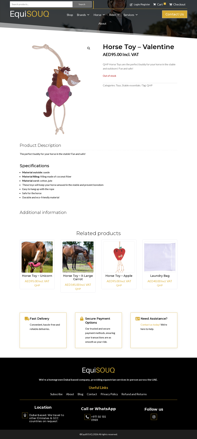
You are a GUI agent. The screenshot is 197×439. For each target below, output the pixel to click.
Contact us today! (150, 324)
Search (82, 4)
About (102, 23)
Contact (92, 394)
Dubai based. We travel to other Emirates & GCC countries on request (46, 418)
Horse (99, 14)
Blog (80, 394)
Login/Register (142, 4)
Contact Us (174, 14)
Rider (114, 14)
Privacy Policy (109, 394)
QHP (149, 85)
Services (131, 14)
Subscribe (56, 394)
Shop (70, 15)
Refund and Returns (134, 394)
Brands (83, 14)
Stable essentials (131, 85)
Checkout (179, 4)
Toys (118, 85)
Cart (161, 4)
